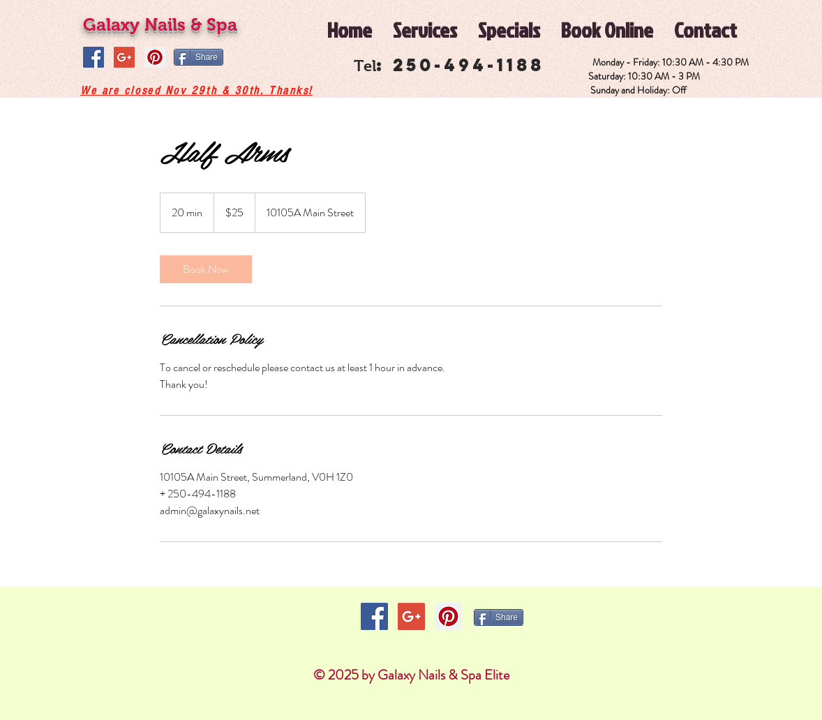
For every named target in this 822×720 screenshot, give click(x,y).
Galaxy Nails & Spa (160, 24)
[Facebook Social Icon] (93, 57)
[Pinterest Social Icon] (154, 57)
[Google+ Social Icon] (124, 57)
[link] (206, 269)
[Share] (198, 57)
